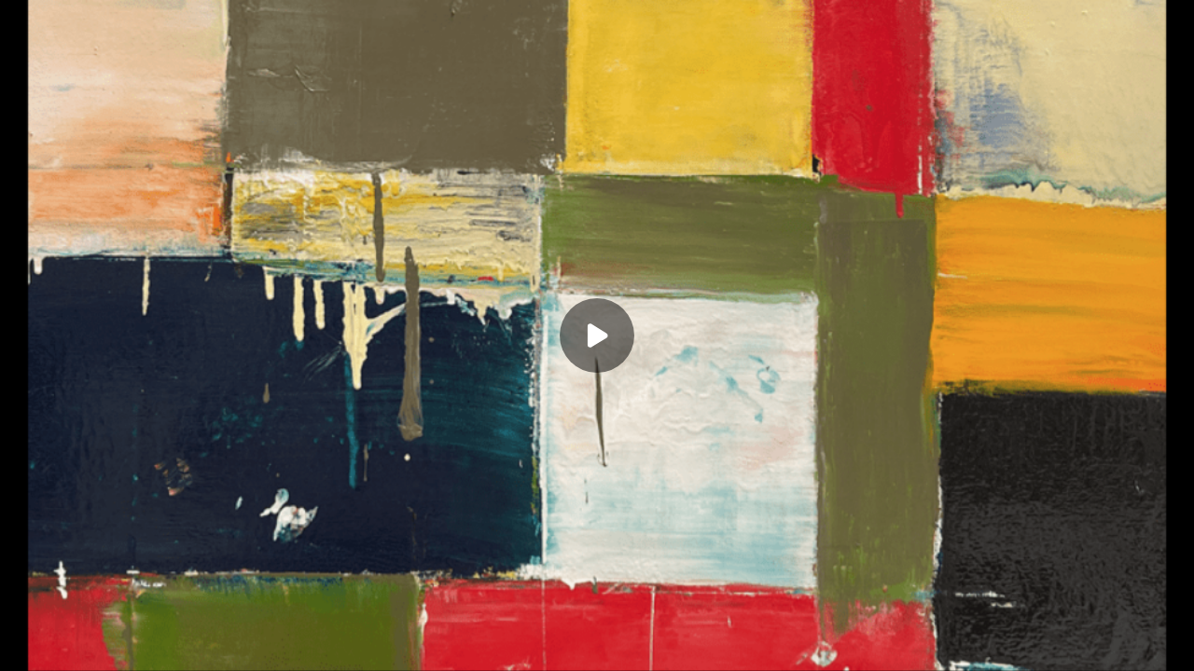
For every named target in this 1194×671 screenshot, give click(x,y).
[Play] (597, 335)
